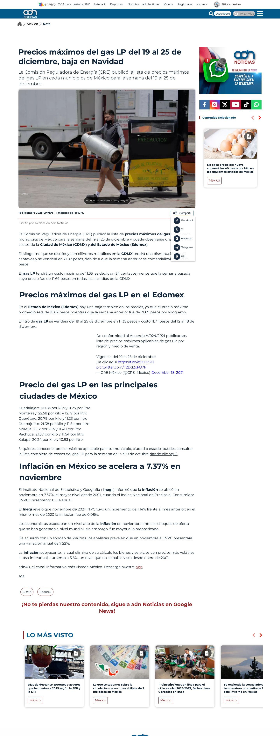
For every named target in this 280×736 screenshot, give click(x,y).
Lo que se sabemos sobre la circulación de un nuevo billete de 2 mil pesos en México (118, 688)
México (35, 23)
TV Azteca (65, 4)
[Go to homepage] (29, 13)
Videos (168, 4)
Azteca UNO (82, 4)
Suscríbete (222, 13)
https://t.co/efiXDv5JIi (136, 362)
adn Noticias (150, 4)
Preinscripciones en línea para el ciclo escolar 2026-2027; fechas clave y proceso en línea (184, 688)
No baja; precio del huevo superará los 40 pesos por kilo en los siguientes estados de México (230, 168)
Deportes (116, 4)
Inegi (107, 489)
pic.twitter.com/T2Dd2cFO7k (121, 367)
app (139, 567)
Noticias (133, 4)
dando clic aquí (164, 454)
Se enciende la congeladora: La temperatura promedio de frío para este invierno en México (249, 688)
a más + (202, 4)
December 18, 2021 (167, 372)
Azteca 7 (99, 4)
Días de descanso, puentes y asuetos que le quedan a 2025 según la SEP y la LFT (54, 688)
